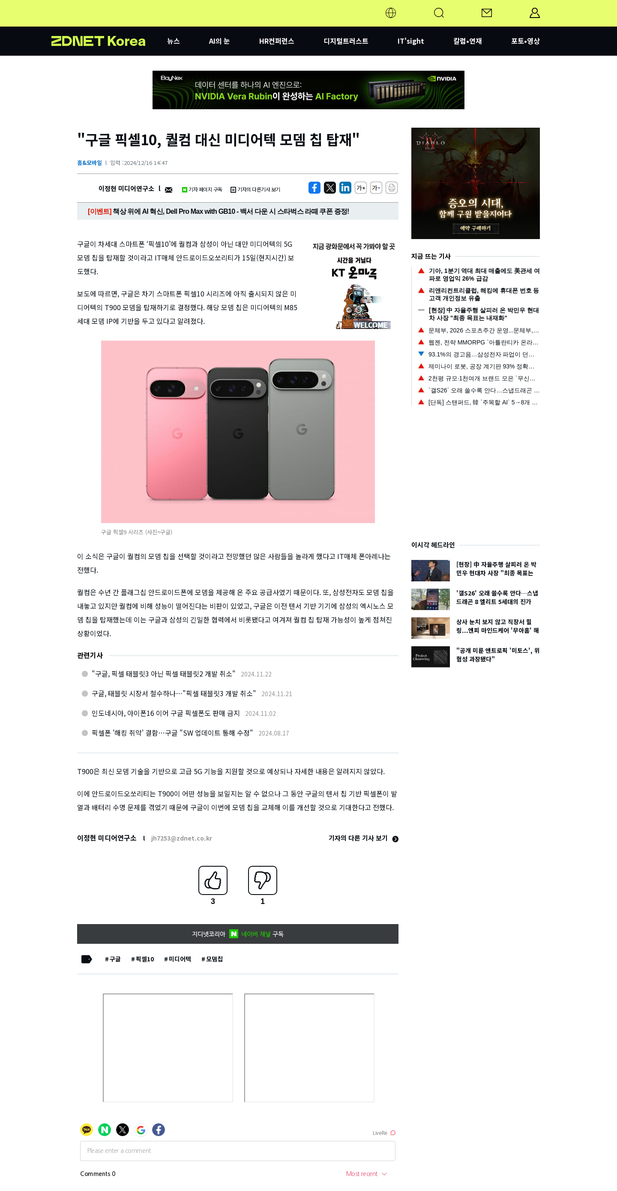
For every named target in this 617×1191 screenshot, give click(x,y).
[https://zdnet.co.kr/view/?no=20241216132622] (314, 188)
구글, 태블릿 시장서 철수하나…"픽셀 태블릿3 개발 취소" (174, 693)
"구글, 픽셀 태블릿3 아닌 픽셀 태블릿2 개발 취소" (164, 673)
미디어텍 (180, 959)
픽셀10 (145, 959)
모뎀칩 (214, 959)
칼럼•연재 (467, 41)
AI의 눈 (219, 41)
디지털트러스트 (345, 41)
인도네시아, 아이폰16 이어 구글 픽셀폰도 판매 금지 (166, 713)
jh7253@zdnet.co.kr (181, 838)
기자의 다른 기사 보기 (363, 837)
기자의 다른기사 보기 (255, 189)
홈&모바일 (89, 163)
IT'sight (411, 41)
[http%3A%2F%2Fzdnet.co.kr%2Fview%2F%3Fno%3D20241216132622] (345, 188)
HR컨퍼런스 (276, 41)
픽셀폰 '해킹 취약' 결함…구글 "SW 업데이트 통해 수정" (172, 732)
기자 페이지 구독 (202, 189)
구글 (115, 959)
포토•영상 (525, 41)
